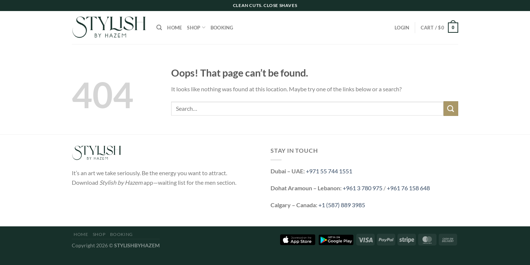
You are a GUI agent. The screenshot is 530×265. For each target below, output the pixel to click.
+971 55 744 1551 (329, 170)
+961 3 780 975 (362, 187)
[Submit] (451, 108)
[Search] (159, 28)
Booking (222, 28)
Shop (196, 27)
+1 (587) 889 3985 (341, 204)
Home (174, 28)
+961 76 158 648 (408, 187)
